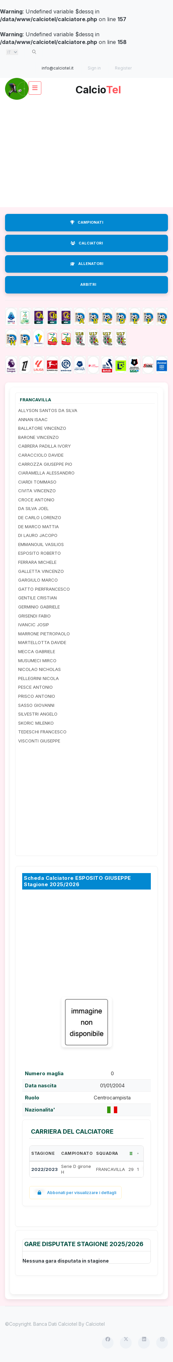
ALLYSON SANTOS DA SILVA (47, 410)
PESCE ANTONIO (35, 687)
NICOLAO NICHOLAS (39, 669)
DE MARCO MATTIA (38, 526)
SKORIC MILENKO (36, 723)
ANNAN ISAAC (33, 419)
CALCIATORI (87, 243)
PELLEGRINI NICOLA (38, 678)
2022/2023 (44, 1169)
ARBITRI (88, 284)
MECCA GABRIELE (36, 651)
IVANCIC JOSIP (33, 624)
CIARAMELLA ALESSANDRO (46, 472)
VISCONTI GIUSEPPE (39, 740)
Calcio (98, 87)
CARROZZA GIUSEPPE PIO (45, 464)
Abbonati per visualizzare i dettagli (75, 1192)
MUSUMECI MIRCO (37, 660)
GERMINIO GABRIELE (39, 606)
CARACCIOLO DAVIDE (40, 455)
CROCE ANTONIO (36, 499)
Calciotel (95, 1324)
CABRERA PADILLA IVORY (44, 446)
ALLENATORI (86, 263)
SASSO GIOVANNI (36, 705)
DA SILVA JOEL (33, 508)
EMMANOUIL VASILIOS (41, 544)
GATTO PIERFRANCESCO (44, 589)
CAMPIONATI (86, 222)
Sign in (94, 68)
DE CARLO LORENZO (39, 517)
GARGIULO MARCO (38, 580)
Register (123, 68)
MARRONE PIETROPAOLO (44, 633)
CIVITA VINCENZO (37, 490)
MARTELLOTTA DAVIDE (42, 642)
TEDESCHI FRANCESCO (42, 731)
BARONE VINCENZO (38, 437)
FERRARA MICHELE (37, 562)
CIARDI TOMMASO (37, 482)
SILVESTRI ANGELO (37, 714)
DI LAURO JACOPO (37, 535)
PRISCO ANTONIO (36, 696)
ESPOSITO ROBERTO (39, 553)
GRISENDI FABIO (34, 616)
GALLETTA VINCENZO (41, 571)
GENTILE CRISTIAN (37, 597)
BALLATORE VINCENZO (42, 428)
